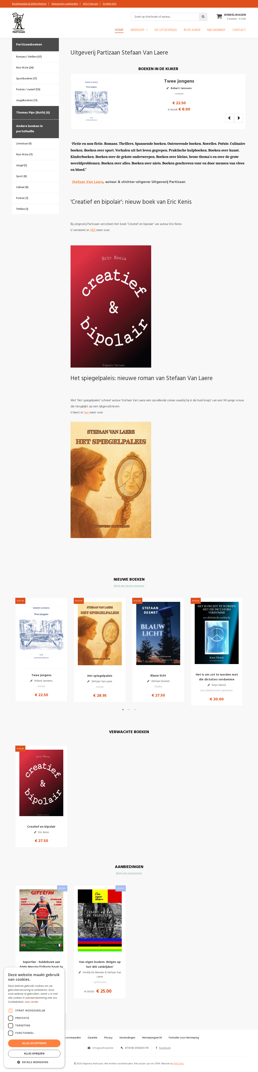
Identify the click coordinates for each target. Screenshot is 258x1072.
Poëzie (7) (22, 198)
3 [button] (135, 710)
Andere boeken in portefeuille (29, 129)
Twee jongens (179, 87)
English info (110, 4)
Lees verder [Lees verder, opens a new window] (32, 1002)
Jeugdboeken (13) (26, 100)
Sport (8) (21, 176)
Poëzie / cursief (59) (28, 89)
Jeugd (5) (21, 165)
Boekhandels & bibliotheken (29, 4)
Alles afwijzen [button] (34, 1053)
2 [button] (129, 710)
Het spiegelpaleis (99, 676)
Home (119, 30)
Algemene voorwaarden (67, 1038)
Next (238, 118)
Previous (229, 118)
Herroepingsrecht (152, 1038)
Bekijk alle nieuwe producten (129, 586)
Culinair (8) (22, 187)
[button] (34, 1062)
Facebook (163, 1048)
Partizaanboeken (29, 44)
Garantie (92, 1038)
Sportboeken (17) (26, 78)
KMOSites (179, 1064)
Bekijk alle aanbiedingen (129, 873)
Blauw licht (158, 675)
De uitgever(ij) (166, 30)
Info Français (90, 4)
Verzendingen (127, 1038)
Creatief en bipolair (41, 826)
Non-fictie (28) (25, 67)
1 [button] (123, 710)
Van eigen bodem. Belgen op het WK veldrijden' (100, 964)
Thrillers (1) (22, 209)
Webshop (137, 30)
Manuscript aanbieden (64, 4)
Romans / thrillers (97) (29, 57)
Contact (239, 30)
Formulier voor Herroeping (184, 1038)
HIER (93, 230)
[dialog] (34, 1017)
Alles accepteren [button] (34, 1043)
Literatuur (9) (24, 143)
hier (87, 412)
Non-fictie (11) (24, 154)
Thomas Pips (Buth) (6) (33, 112)
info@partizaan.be (102, 1048)
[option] (41, 650)
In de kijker (192, 30)
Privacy (108, 1038)
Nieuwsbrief (216, 30)
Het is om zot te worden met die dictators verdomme (217, 677)
